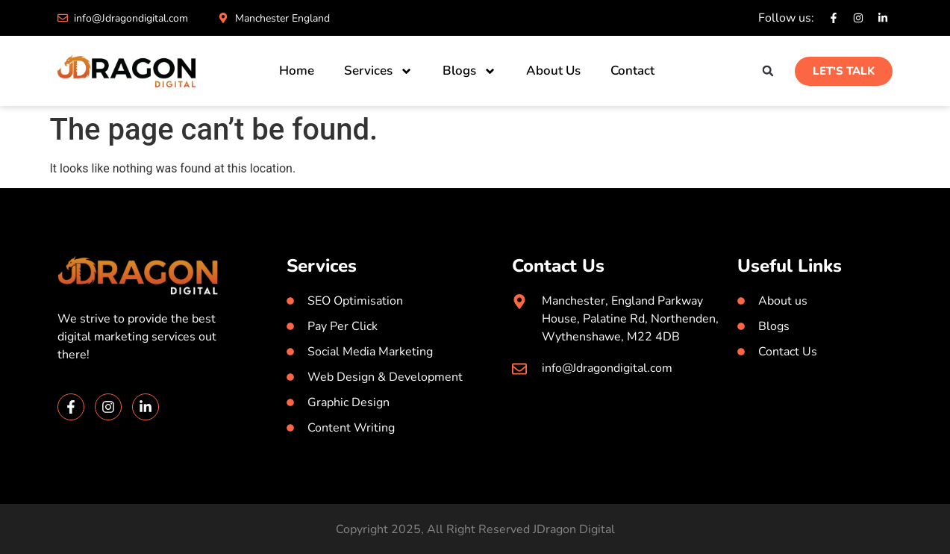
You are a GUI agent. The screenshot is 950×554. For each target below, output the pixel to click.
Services (378, 71)
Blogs (469, 71)
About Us (553, 70)
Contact (632, 70)
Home (296, 70)
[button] (767, 71)
